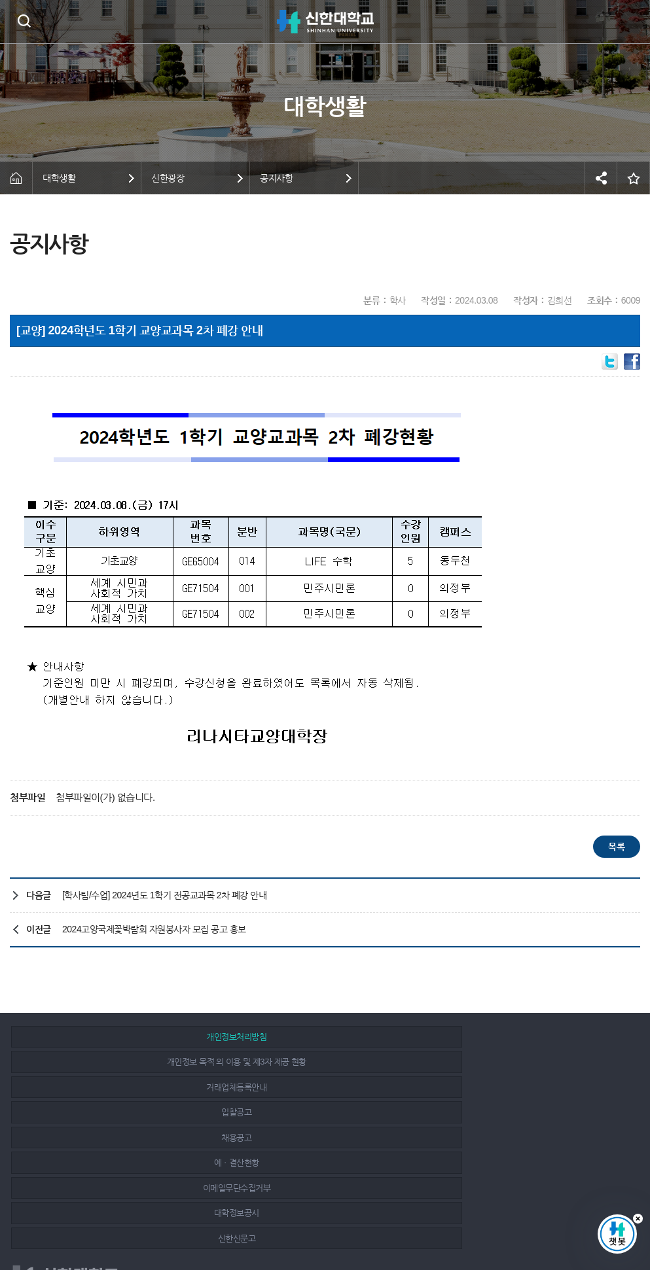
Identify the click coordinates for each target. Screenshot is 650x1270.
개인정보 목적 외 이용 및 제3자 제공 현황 (317, 1037)
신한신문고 (522, 1087)
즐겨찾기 (633, 178)
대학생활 (59, 178)
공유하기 (601, 178)
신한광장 (167, 178)
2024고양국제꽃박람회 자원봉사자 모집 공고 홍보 (154, 929)
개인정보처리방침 (112, 1037)
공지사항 (276, 178)
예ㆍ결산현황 (522, 1062)
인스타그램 (589, 1219)
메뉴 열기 (630, 21)
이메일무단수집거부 (113, 1087)
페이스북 (559, 1219)
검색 (24, 21)
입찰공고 (112, 1062)
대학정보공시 (317, 1087)
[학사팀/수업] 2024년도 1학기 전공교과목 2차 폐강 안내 (164, 895)
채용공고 (317, 1062)
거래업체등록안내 (522, 1037)
